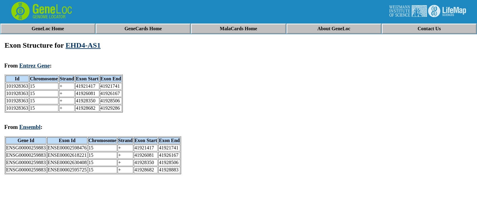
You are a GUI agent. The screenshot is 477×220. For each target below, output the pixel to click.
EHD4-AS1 (83, 45)
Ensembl (30, 127)
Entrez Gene (34, 65)
